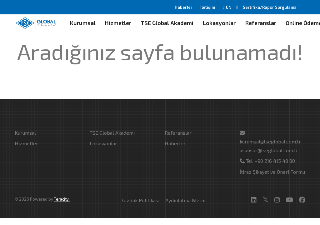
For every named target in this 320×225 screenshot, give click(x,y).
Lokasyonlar (219, 22)
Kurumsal (83, 22)
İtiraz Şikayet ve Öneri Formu (272, 172)
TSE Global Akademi (167, 22)
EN (227, 7)
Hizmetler (118, 22)
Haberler (183, 7)
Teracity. (62, 199)
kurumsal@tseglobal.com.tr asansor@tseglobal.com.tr (270, 141)
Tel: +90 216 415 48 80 (267, 161)
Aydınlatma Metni (185, 200)
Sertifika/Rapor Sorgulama (270, 7)
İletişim (207, 7)
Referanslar (260, 22)
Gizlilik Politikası (140, 200)
